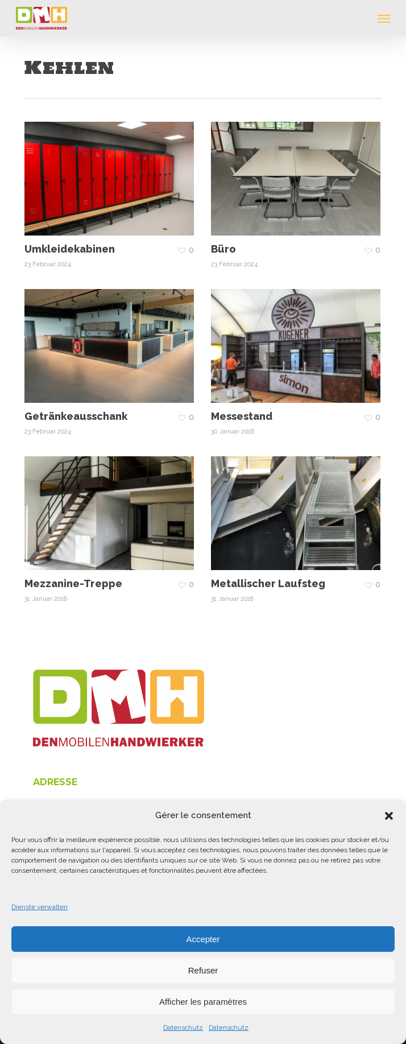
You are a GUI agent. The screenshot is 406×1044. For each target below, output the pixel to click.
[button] (389, 816)
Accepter (202, 939)
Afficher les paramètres (203, 1001)
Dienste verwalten (39, 907)
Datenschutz (183, 1027)
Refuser (203, 970)
